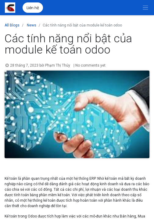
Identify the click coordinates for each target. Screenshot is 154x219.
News (31, 25)
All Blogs (12, 25)
